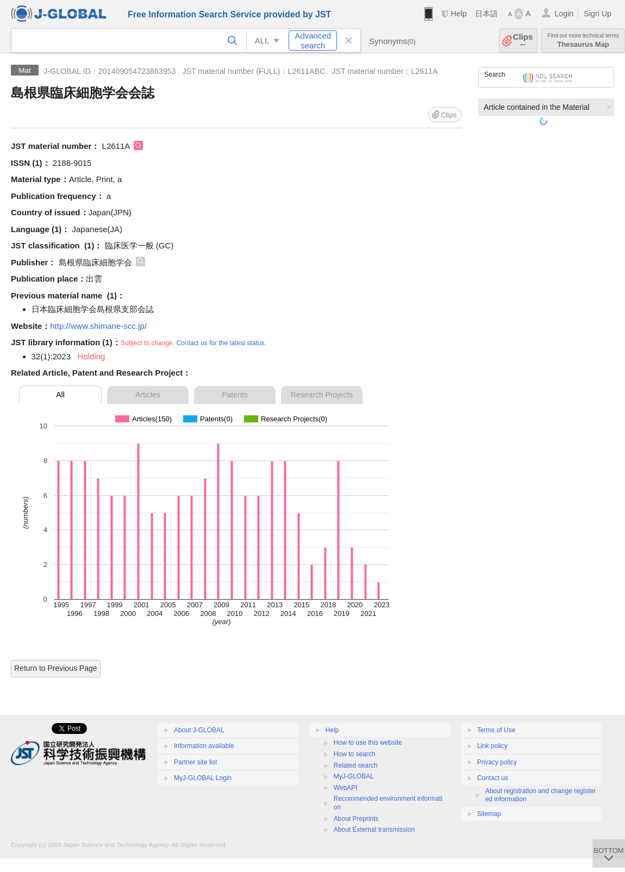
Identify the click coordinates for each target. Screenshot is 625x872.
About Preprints (356, 819)
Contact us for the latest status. (221, 343)
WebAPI (346, 788)
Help (458, 13)
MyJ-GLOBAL (354, 776)
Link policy (492, 746)
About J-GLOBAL (199, 730)
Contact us (492, 778)
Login (563, 13)
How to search (355, 754)
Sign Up (597, 13)
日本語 (486, 13)
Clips (523, 40)
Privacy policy (497, 762)
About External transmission (374, 829)
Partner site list (195, 762)
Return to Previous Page (55, 668)
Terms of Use (496, 730)
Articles (147, 394)
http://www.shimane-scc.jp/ (98, 326)
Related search (356, 765)
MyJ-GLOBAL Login (203, 778)
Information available (204, 746)
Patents (234, 394)
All (60, 394)
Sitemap (489, 814)
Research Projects (322, 394)
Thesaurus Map (583, 40)
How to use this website (368, 742)
